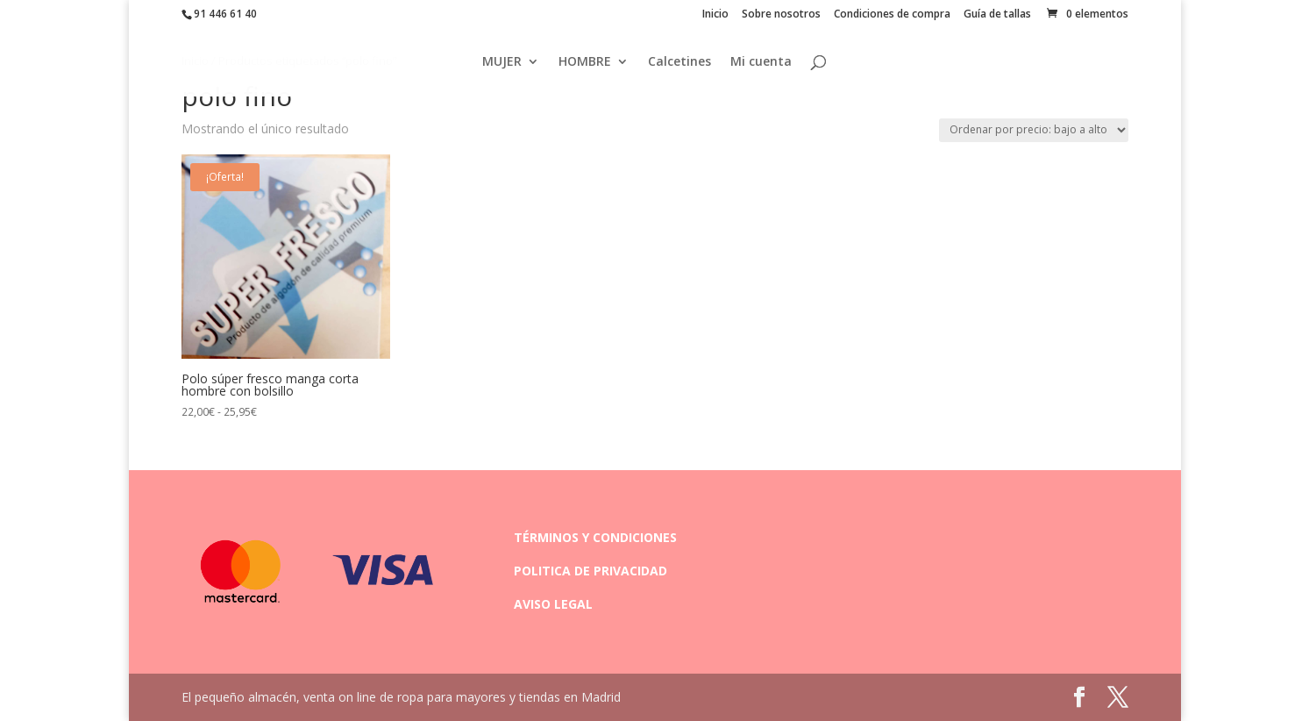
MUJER (502, 62)
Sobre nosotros (781, 15)
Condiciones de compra (892, 15)
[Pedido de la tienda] (1033, 130)
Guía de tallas (997, 15)
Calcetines (679, 62)
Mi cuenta (761, 62)
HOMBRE (584, 62)
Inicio (715, 15)
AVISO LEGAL (553, 604)
